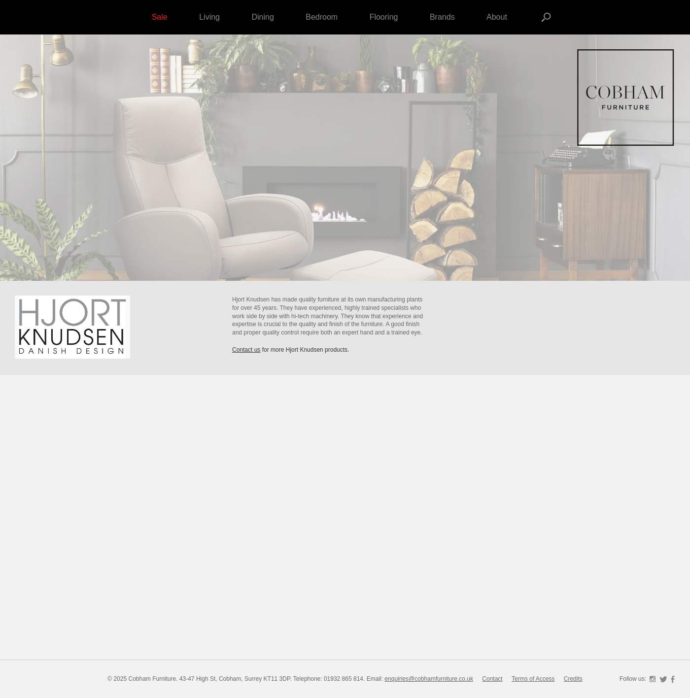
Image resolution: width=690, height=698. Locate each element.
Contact (492, 678)
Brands (442, 17)
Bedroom (322, 17)
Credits (573, 678)
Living (209, 17)
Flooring (384, 17)
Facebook (672, 679)
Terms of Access (533, 678)
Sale (160, 17)
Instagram (652, 679)
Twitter (663, 679)
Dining (262, 17)
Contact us (246, 349)
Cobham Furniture (626, 98)
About (496, 17)
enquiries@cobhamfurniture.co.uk (428, 678)
